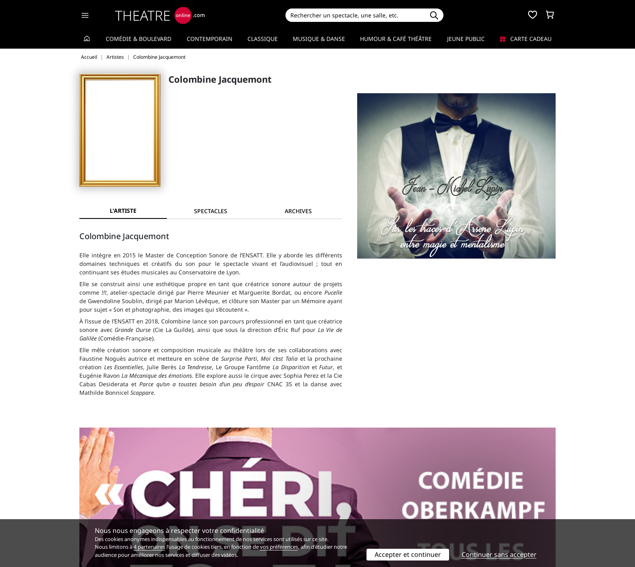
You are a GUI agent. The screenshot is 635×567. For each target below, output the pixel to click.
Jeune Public (466, 39)
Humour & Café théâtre (396, 39)
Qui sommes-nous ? (106, 491)
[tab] (210, 210)
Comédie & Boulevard (138, 39)
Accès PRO (336, 508)
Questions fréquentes (230, 499)
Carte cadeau (526, 39)
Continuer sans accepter (499, 554)
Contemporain (209, 39)
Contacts (91, 516)
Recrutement (97, 499)
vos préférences (279, 546)
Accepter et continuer (408, 554)
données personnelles (250, 508)
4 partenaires (149, 546)
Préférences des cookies (233, 516)
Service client (219, 491)
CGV (206, 508)
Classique (262, 39)
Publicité (334, 499)
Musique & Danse (319, 39)
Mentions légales (102, 508)
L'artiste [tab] (123, 210)
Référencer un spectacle (355, 491)
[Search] (355, 15)
